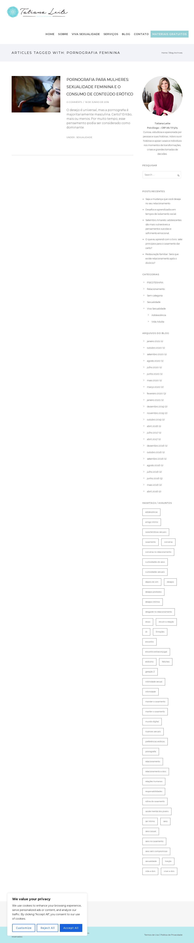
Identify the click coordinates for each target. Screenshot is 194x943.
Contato (141, 34)
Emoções (160, 632)
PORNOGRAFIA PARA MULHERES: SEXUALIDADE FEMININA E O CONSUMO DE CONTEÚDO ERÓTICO (99, 86)
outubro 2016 (154, 452)
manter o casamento (155, 711)
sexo (165, 821)
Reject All (47, 928)
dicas (147, 622)
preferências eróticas (155, 741)
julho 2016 (153, 472)
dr (146, 632)
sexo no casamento (154, 841)
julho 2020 (153, 367)
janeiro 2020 (154, 400)
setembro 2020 (155, 354)
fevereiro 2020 (155, 393)
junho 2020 (153, 374)
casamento (150, 542)
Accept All (71, 928)
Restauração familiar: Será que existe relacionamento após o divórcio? (162, 258)
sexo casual (150, 831)
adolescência (151, 512)
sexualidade (151, 861)
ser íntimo (150, 821)
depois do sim (151, 582)
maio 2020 (153, 380)
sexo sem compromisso (156, 851)
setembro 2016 (155, 458)
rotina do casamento (155, 801)
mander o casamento (155, 701)
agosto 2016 (153, 465)
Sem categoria (155, 295)
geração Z (150, 672)
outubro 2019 (154, 419)
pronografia (150, 751)
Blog (126, 34)
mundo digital (152, 721)
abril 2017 (152, 439)
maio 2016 (153, 485)
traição (168, 861)
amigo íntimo (151, 522)
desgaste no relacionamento (158, 612)
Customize (23, 928)
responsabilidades (153, 791)
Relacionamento (156, 289)
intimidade (150, 692)
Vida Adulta (157, 321)
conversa (168, 542)
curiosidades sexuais (155, 572)
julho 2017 (152, 432)
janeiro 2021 (153, 341)
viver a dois (169, 871)
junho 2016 (153, 478)
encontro (149, 642)
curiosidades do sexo (155, 562)
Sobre (63, 34)
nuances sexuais (153, 731)
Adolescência (158, 315)
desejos (170, 582)
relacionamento (152, 761)
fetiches (165, 662)
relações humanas (153, 781)
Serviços (111, 34)
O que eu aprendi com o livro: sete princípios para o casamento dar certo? (164, 243)
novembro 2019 (155, 413)
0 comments (74, 102)
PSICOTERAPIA (155, 282)
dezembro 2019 (155, 406)
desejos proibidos (153, 592)
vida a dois (150, 871)
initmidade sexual (153, 682)
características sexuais (155, 532)
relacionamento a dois (155, 771)
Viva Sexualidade (86, 34)
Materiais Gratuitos (169, 34)
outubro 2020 (154, 347)
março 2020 (153, 387)
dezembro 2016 (155, 445)
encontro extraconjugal (156, 652)
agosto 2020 (153, 360)
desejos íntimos (152, 602)
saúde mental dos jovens (157, 811)
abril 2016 (152, 491)
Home (50, 34)
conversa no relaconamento (158, 552)
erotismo (149, 662)
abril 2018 (152, 426)
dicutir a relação (166, 622)
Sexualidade (84, 137)
